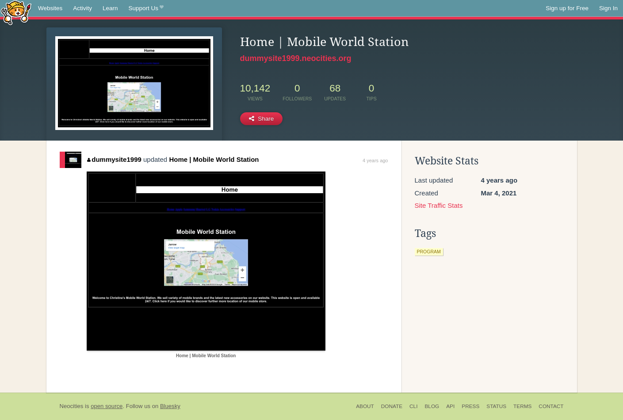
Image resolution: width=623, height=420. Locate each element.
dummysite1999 (114, 159)
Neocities (72, 406)
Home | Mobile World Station (214, 159)
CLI (413, 406)
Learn (110, 8)
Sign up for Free (567, 8)
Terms (522, 406)
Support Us (146, 8)
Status (496, 406)
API (450, 406)
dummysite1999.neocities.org (296, 58)
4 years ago (375, 160)
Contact (551, 406)
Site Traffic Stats (439, 205)
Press (470, 406)
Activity (82, 8)
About (365, 406)
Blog (431, 406)
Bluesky (170, 406)
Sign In (608, 8)
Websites (50, 8)
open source (106, 406)
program (429, 251)
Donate (391, 406)
